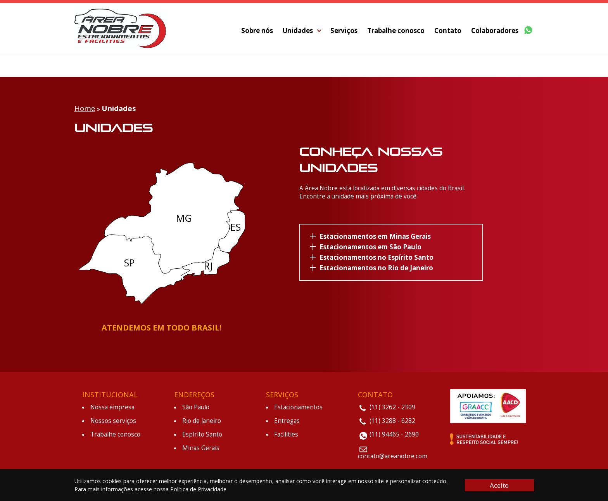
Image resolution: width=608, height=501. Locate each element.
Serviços (344, 31)
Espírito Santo (202, 433)
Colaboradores (494, 31)
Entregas (287, 419)
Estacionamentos (298, 406)
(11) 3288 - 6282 (392, 419)
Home (84, 106)
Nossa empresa (112, 406)
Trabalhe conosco (396, 31)
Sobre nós (257, 31)
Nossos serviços (113, 419)
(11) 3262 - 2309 (392, 406)
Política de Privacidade (198, 489)
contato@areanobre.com (392, 455)
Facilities (286, 433)
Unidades (298, 31)
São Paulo (195, 406)
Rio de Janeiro (201, 419)
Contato (447, 31)
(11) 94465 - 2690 (394, 433)
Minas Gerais (200, 446)
